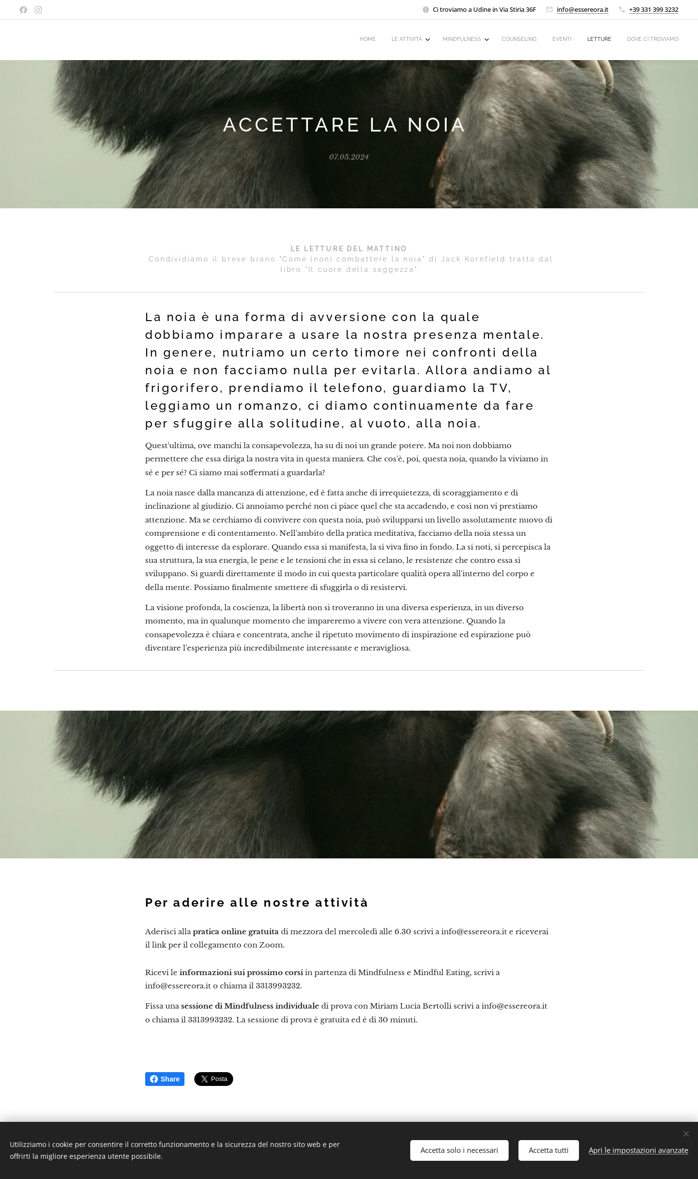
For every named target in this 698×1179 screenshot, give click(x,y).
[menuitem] (577, 40)
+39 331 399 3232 (653, 9)
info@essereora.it (582, 9)
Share (165, 1079)
